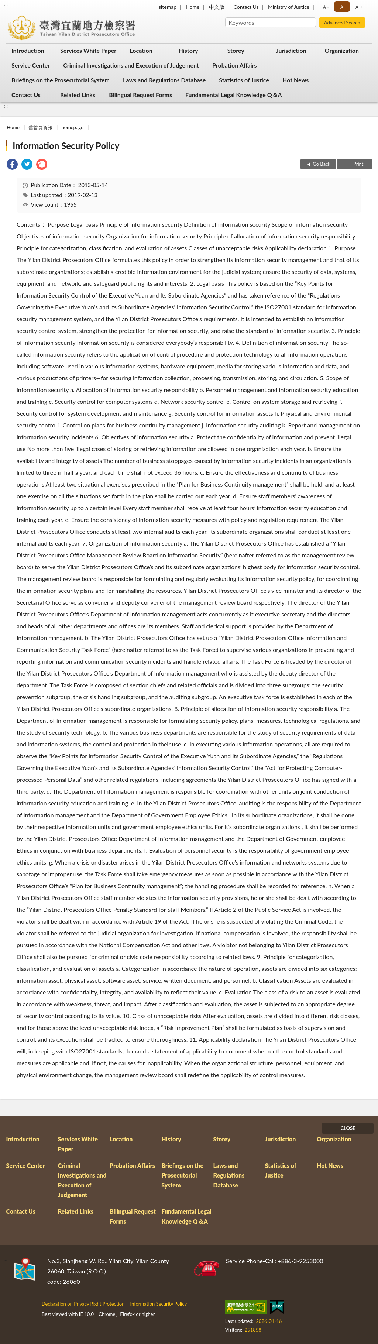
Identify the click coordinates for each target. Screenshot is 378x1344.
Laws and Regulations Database (164, 79)
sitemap (167, 7)
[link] (12, 165)
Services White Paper (88, 50)
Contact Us (245, 7)
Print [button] (358, 164)
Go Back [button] (321, 164)
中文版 (216, 7)
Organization (342, 50)
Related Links (77, 94)
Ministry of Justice (288, 7)
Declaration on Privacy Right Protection (83, 1304)
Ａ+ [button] (358, 7)
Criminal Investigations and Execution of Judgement (131, 65)
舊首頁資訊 (40, 127)
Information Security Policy (66, 145)
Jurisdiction (291, 50)
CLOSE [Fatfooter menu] (347, 1128)
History (188, 50)
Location (141, 50)
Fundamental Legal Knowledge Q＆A (233, 94)
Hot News (295, 79)
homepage (72, 127)
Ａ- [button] (325, 7)
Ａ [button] (341, 7)
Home (192, 7)
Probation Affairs (234, 65)
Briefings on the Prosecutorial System (60, 79)
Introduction (27, 50)
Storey (235, 50)
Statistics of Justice (244, 79)
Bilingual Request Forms (140, 94)
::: (6, 5)
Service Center (30, 65)
